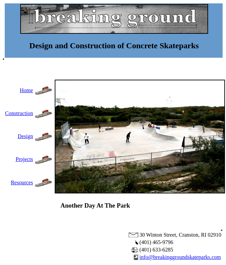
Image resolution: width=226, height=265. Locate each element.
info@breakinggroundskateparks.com (180, 257)
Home (26, 90)
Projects (24, 159)
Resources (22, 182)
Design (25, 136)
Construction (19, 113)
